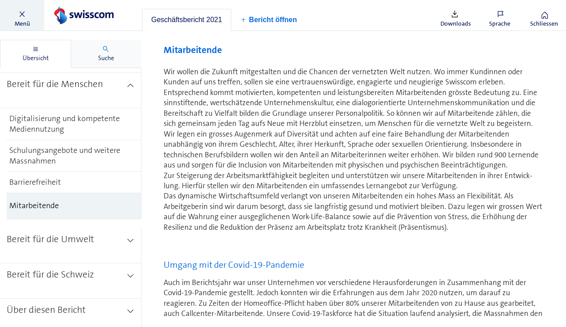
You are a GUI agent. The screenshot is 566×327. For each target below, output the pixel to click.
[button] (22, 15)
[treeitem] (71, 90)
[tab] (186, 20)
